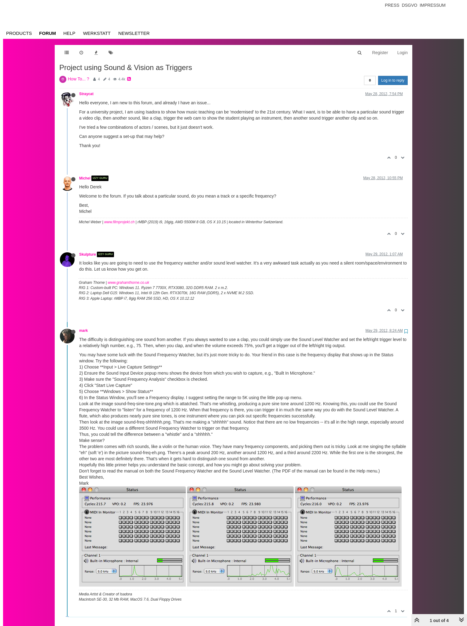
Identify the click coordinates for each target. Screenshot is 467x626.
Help (69, 33)
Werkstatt (97, 33)
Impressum (433, 5)
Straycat (86, 94)
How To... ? (78, 78)
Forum (47, 33)
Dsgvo (409, 5)
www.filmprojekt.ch (119, 222)
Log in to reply (392, 80)
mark (83, 330)
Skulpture (87, 254)
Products (19, 33)
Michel (84, 178)
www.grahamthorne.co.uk (128, 282)
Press (392, 5)
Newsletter (134, 33)
